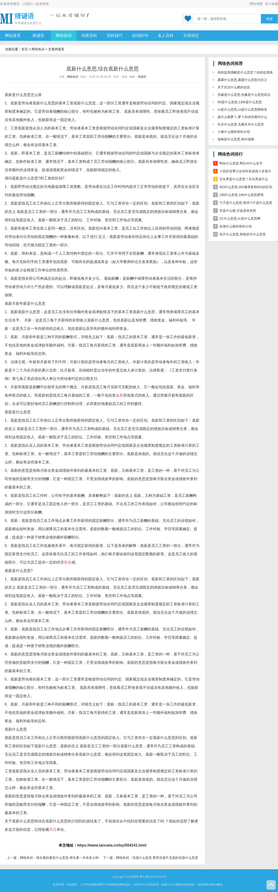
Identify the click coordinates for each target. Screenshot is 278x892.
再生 (30, 287)
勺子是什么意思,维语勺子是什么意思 (242, 202)
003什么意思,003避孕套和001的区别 (242, 187)
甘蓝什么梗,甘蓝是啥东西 (234, 210)
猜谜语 (14, 4)
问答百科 (89, 35)
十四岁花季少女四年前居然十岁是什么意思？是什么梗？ (242, 172)
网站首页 (13, 35)
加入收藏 (271, 4)
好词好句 (140, 35)
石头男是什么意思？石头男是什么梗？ (240, 180)
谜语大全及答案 (31, 23)
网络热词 (64, 35)
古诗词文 (191, 35)
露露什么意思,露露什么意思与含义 (242, 80)
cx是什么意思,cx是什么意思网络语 (242, 109)
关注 (53, 829)
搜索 (269, 19)
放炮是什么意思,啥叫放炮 (236, 139)
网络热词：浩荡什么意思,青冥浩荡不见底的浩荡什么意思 (157, 858)
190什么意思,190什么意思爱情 (238, 195)
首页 (24, 49)
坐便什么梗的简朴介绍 (232, 226)
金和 (119, 395)
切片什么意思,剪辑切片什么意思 (239, 234)
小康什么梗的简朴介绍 (234, 132)
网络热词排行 (230, 154)
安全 (67, 562)
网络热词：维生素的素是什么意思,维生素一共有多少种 (59, 858)
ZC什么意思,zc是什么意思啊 (236, 218)
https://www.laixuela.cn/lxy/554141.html (111, 845)
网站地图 (256, 4)
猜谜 (45, 4)
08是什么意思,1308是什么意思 (240, 102)
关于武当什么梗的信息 (234, 87)
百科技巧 (115, 35)
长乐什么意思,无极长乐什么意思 (241, 124)
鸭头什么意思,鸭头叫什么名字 (237, 163)
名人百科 (166, 35)
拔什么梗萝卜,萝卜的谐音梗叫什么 (242, 117)
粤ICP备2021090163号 (152, 876)
